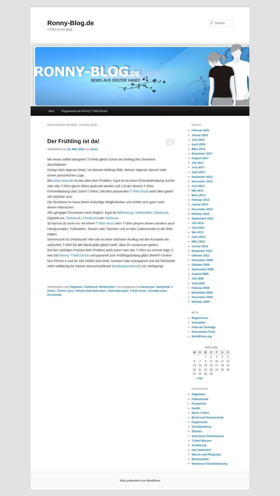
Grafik (196, 408)
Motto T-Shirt (200, 412)
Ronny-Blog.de (70, 23)
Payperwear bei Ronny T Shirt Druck (84, 111)
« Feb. (199, 378)
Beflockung (125, 212)
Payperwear (200, 422)
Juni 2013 (198, 186)
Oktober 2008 (201, 301)
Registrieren (200, 318)
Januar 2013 (200, 204)
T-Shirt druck (139, 191)
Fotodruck (90, 218)
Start (51, 111)
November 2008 (202, 297)
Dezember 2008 (202, 292)
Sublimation (143, 212)
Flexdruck (161, 212)
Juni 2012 (198, 227)
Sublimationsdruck (126, 266)
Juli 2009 (198, 278)
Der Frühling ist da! (73, 141)
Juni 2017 (198, 167)
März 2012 (198, 241)
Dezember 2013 (202, 176)
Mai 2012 (197, 232)
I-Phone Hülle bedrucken (90, 290)
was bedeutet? (201, 450)
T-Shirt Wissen (201, 440)
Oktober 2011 (201, 255)
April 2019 (198, 144)
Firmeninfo (199, 403)
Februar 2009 (200, 288)
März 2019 (198, 149)
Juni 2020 (198, 139)
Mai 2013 (197, 190)
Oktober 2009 (201, 264)
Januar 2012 (200, 246)
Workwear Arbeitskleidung (209, 463)
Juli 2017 (198, 162)
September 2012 (203, 218)
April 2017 (198, 172)
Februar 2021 (200, 130)
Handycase (147, 286)
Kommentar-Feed (203, 331)
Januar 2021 (200, 135)
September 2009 (203, 269)
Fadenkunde (200, 399)
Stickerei (112, 218)
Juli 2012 (198, 223)
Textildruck (91, 286)
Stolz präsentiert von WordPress (140, 480)
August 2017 (200, 158)
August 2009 (200, 274)
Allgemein (76, 286)
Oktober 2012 (201, 213)
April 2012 (198, 236)
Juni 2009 (198, 283)
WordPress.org (202, 336)
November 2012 (202, 209)
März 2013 (198, 195)
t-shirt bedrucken (117, 290)
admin (94, 149)
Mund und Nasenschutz (208, 417)
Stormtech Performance (208, 436)
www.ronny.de (62, 180)
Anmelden (198, 322)
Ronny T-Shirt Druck (74, 255)
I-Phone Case (65, 290)
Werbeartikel (107, 286)
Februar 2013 (200, 199)
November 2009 (202, 260)
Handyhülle (163, 286)
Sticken (197, 431)
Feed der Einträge (204, 327)
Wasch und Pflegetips (206, 454)
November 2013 (202, 181)
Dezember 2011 (202, 250)
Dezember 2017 (202, 153)
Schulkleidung (201, 426)
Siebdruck (73, 218)
